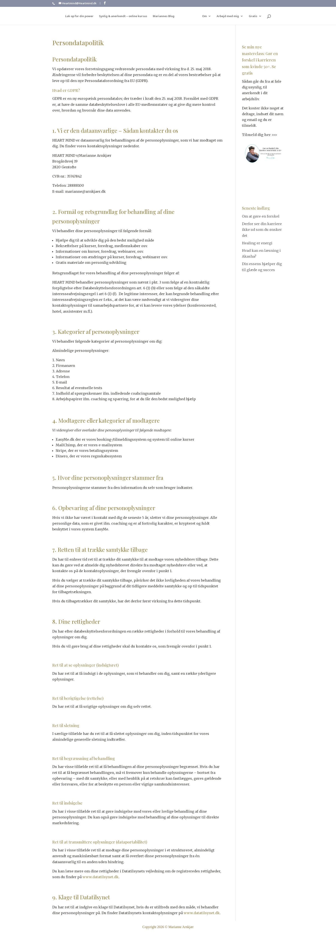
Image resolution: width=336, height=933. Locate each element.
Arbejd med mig (226, 16)
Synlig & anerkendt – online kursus (124, 16)
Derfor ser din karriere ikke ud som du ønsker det (262, 229)
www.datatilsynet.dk (100, 877)
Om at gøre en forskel (260, 216)
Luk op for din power (81, 16)
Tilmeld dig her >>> (259, 135)
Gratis (251, 16)
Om (203, 16)
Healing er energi (257, 243)
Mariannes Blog (165, 16)
